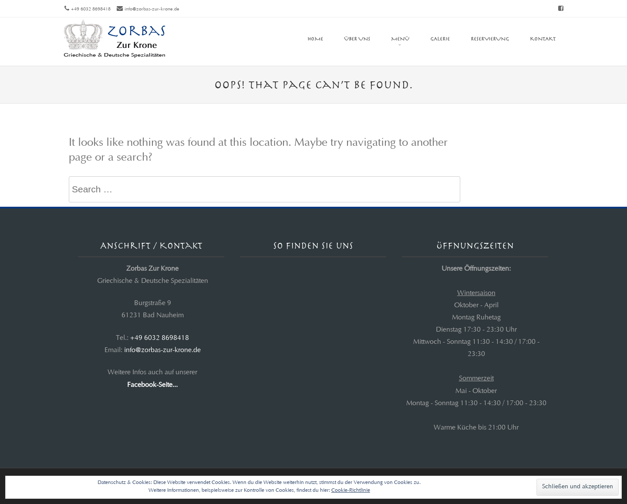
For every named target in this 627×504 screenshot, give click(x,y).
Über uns (357, 39)
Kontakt (543, 39)
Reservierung (490, 39)
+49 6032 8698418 (159, 338)
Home (315, 39)
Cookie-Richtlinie (350, 490)
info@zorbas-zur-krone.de (152, 9)
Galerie (440, 39)
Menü (400, 39)
